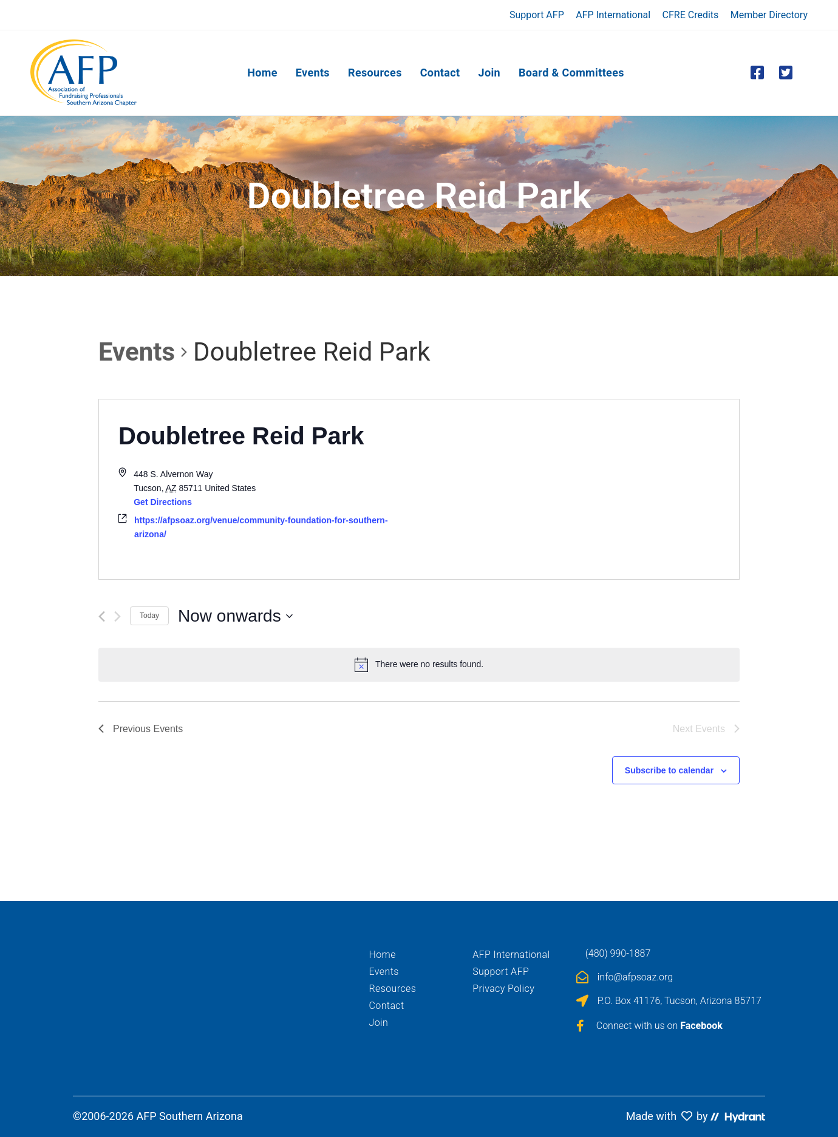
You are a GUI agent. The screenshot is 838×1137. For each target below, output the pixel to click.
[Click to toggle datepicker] (235, 616)
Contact (386, 1005)
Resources (393, 988)
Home (382, 954)
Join (379, 1022)
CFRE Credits (691, 15)
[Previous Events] (101, 616)
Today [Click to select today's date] (149, 615)
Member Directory (769, 15)
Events (136, 352)
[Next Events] (117, 616)
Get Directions (163, 502)
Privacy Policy (503, 988)
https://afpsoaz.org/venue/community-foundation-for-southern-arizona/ (261, 527)
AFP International (613, 15)
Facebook (701, 1025)
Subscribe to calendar (669, 770)
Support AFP (536, 15)
